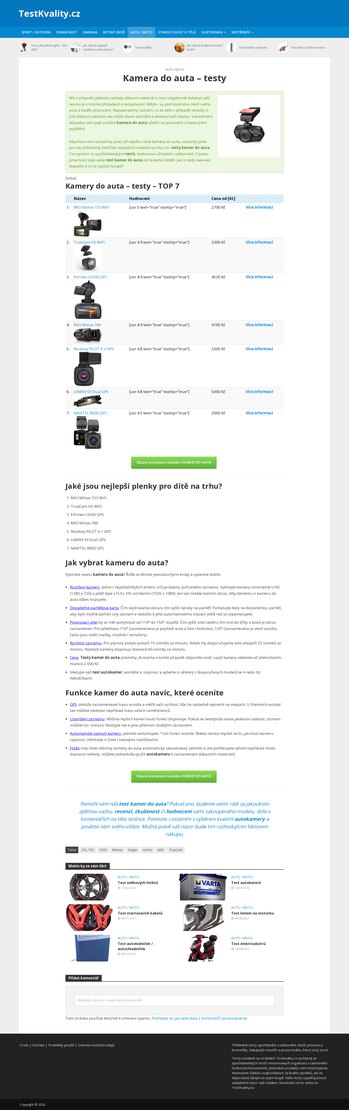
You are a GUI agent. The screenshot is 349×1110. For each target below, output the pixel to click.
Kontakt (38, 1045)
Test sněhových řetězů (138, 882)
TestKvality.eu (243, 1087)
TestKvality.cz (49, 13)
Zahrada (90, 32)
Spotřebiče (240, 32)
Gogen (133, 850)
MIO (161, 850)
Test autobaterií (246, 882)
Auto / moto (141, 32)
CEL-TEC (88, 850)
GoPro (147, 850)
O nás (24, 1045)
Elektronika (212, 32)
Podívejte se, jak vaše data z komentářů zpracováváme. (200, 1018)
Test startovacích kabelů (140, 913)
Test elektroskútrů (248, 943)
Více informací (259, 207)
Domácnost (67, 32)
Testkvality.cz (286, 1058)
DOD (103, 850)
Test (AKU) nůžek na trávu (308, 47)
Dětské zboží (114, 32)
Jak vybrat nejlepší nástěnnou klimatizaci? (98, 47)
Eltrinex (117, 850)
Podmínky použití (61, 1045)
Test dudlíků (143, 47)
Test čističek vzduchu (253, 47)
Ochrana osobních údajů (96, 1045)
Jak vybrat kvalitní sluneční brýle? (205, 47)
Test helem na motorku (252, 913)
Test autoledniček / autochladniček (135, 946)
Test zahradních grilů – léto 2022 (49, 47)
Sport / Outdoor (36, 32)
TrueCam (176, 850)
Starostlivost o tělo (177, 32)
